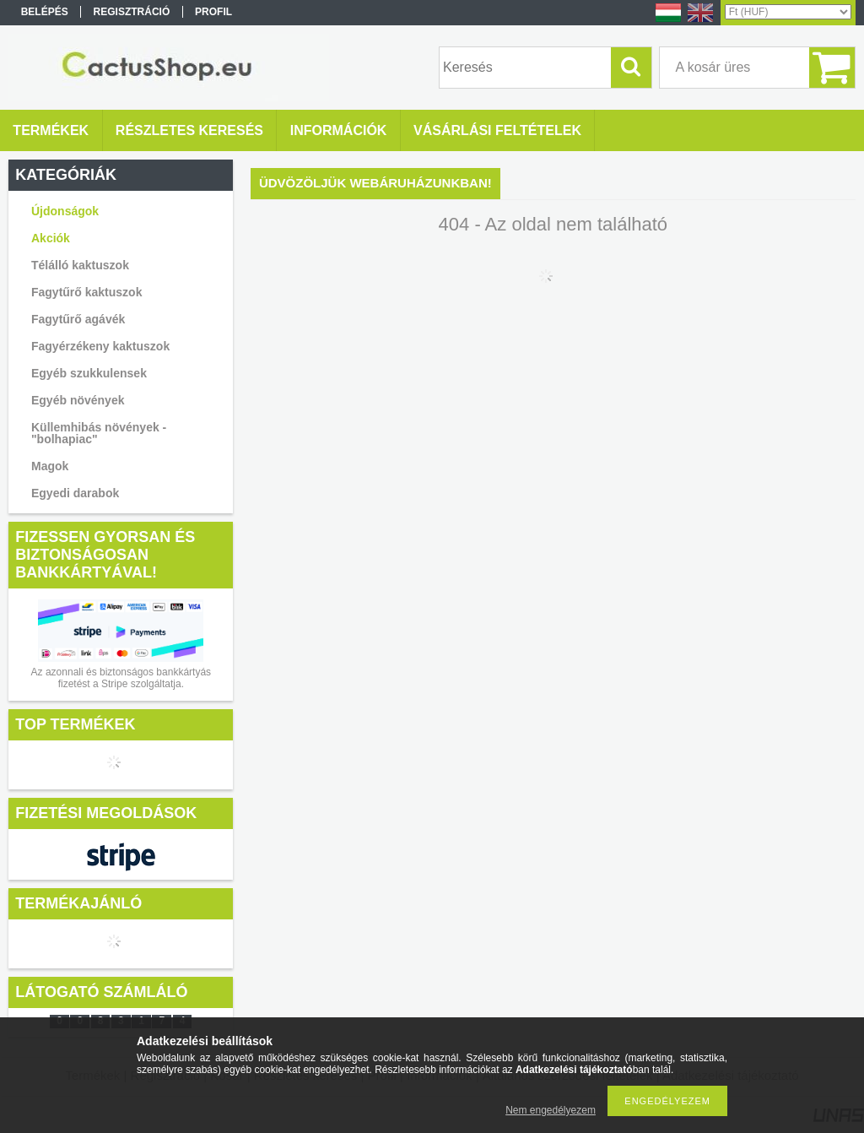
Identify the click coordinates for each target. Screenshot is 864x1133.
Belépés (44, 12)
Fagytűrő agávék (78, 319)
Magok (49, 466)
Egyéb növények (78, 400)
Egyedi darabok (75, 493)
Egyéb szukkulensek (89, 373)
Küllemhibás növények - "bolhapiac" (98, 433)
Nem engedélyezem (550, 1110)
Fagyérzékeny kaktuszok (100, 346)
